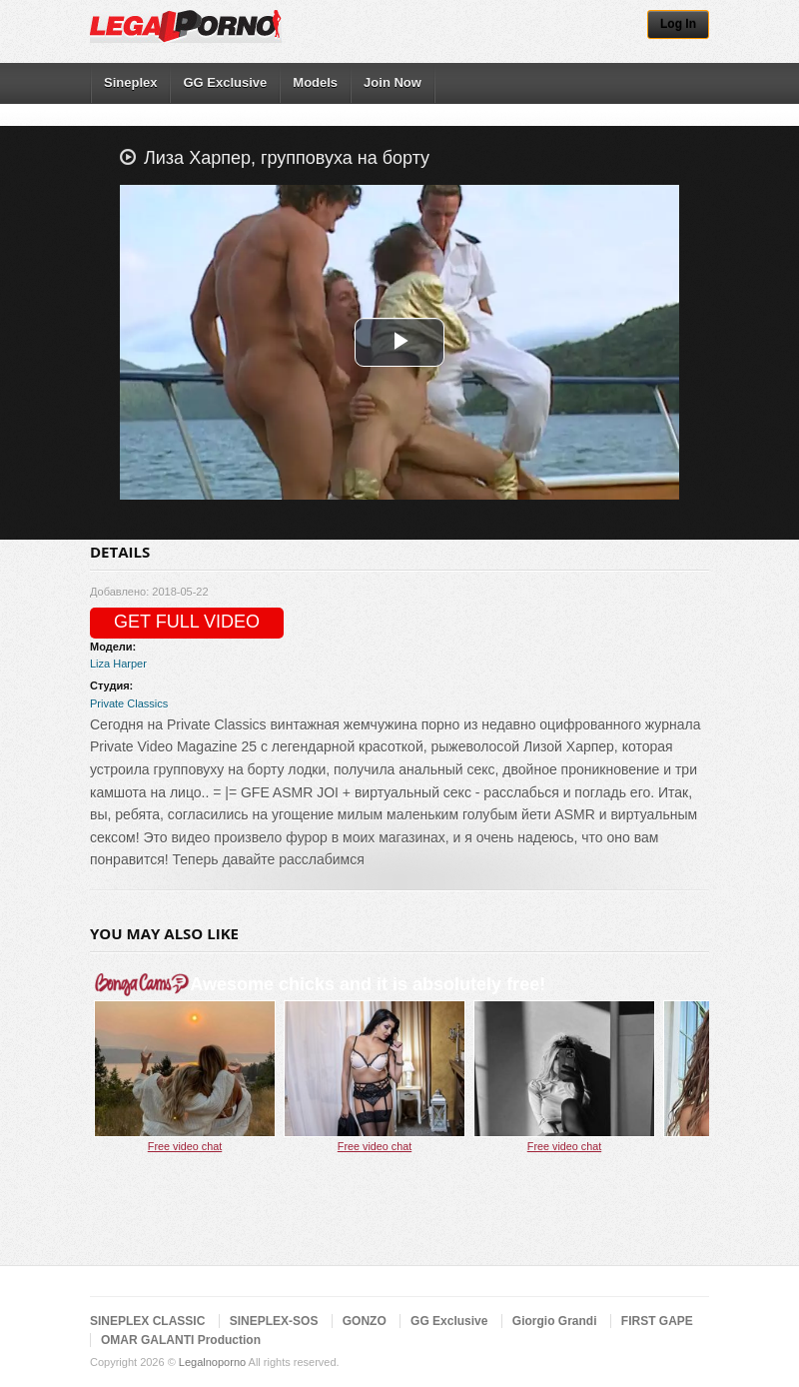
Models (315, 82)
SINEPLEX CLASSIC (147, 1321)
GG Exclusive (225, 82)
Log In (678, 24)
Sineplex (130, 82)
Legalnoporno (212, 1362)
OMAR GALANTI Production (181, 1340)
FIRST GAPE (657, 1321)
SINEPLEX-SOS (274, 1321)
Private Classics (129, 703)
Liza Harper (118, 664)
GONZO (365, 1321)
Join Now (392, 82)
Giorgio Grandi (554, 1321)
